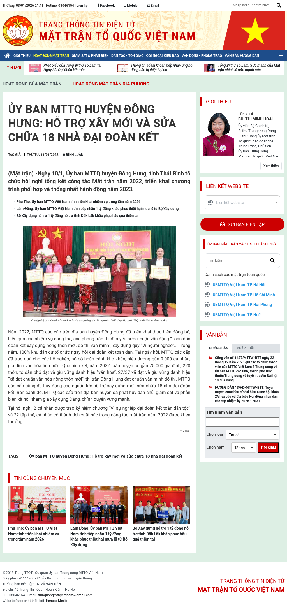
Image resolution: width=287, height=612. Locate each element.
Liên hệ (82, 6)
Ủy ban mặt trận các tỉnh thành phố (241, 244)
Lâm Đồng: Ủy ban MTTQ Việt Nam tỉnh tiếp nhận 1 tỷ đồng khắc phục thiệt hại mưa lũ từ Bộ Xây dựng (99, 536)
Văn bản (216, 335)
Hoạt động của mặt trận (32, 84)
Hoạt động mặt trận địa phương (111, 84)
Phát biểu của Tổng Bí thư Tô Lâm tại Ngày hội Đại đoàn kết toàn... (72, 67)
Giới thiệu (218, 102)
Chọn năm (215, 447)
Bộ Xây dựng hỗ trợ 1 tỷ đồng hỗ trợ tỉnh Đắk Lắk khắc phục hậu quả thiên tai (161, 533)
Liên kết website (227, 186)
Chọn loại (215, 434)
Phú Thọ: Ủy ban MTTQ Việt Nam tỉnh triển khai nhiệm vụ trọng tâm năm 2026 (33, 533)
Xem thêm (271, 166)
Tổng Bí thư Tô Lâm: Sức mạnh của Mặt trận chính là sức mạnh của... (249, 67)
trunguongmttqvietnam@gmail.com (65, 595)
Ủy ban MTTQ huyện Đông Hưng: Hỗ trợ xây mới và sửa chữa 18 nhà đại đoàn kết (105, 456)
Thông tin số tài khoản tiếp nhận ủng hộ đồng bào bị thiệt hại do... (161, 67)
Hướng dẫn (218, 348)
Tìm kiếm (268, 447)
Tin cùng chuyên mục (42, 478)
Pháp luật (246, 348)
